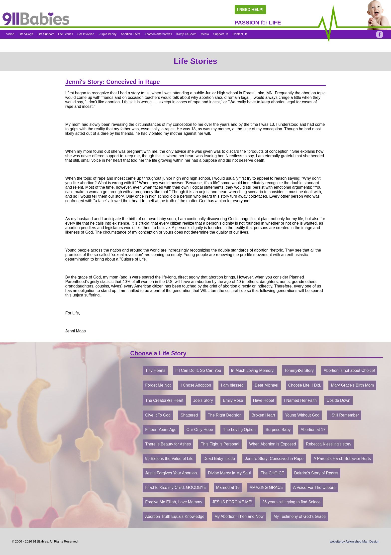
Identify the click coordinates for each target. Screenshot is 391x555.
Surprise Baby (278, 429)
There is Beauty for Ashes (168, 444)
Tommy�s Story (299, 370)
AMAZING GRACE (266, 487)
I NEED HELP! (250, 9)
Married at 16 (228, 487)
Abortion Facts (130, 34)
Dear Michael (266, 385)
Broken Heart (263, 415)
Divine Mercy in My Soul (229, 473)
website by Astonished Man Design (354, 541)
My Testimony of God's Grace (300, 516)
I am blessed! (233, 385)
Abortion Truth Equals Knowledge (174, 516)
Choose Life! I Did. (304, 385)
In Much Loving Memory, (253, 370)
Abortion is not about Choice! (349, 370)
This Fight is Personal (220, 444)
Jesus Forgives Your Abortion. (171, 473)
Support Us (220, 34)
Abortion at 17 (313, 429)
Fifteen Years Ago (160, 429)
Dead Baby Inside (219, 458)
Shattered (189, 415)
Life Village (26, 34)
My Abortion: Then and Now (239, 516)
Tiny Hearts (155, 370)
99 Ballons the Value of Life (169, 458)
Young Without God (302, 415)
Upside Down (338, 400)
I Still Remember (344, 415)
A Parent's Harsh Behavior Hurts (342, 458)
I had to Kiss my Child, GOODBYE (175, 487)
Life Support (46, 34)
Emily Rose (233, 400)
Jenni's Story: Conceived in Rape (274, 458)
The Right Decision (225, 415)
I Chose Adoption (196, 385)
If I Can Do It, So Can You (198, 370)
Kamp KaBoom (186, 34)
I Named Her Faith (300, 400)
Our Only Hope (200, 429)
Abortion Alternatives (158, 34)
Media (205, 34)
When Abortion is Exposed (272, 444)
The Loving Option (239, 429)
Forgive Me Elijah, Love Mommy (173, 502)
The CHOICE (272, 473)
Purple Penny (107, 34)
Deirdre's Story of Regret (316, 473)
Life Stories (65, 34)
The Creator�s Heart (164, 400)
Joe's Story (203, 400)
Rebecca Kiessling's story (328, 444)
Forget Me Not (158, 385)
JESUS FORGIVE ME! (232, 502)
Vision (10, 34)
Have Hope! (263, 400)
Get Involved (85, 34)
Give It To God (158, 415)
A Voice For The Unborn (314, 487)
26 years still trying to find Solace (291, 502)
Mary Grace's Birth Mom (352, 385)
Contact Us (240, 34)
